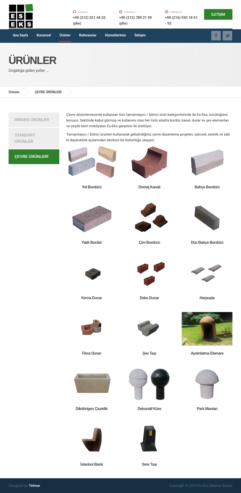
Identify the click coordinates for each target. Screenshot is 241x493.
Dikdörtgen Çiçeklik (92, 409)
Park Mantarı (207, 409)
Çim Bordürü (149, 242)
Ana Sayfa (20, 35)
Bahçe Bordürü (207, 187)
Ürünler (65, 35)
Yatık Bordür (91, 242)
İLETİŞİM (218, 14)
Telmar (34, 485)
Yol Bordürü (91, 187)
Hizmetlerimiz (115, 35)
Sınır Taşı (149, 464)
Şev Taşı (149, 353)
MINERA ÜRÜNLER (32, 120)
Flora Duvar (91, 353)
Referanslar (87, 35)
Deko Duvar (149, 298)
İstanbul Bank (91, 464)
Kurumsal (44, 35)
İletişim (140, 35)
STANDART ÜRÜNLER (25, 138)
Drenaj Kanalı (149, 187)
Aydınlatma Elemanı (207, 353)
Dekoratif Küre (149, 409)
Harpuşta (207, 298)
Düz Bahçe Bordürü (207, 242)
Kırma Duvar (91, 298)
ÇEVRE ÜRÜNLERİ (48, 92)
